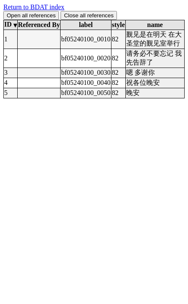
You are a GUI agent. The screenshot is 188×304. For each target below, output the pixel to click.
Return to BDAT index (33, 7)
